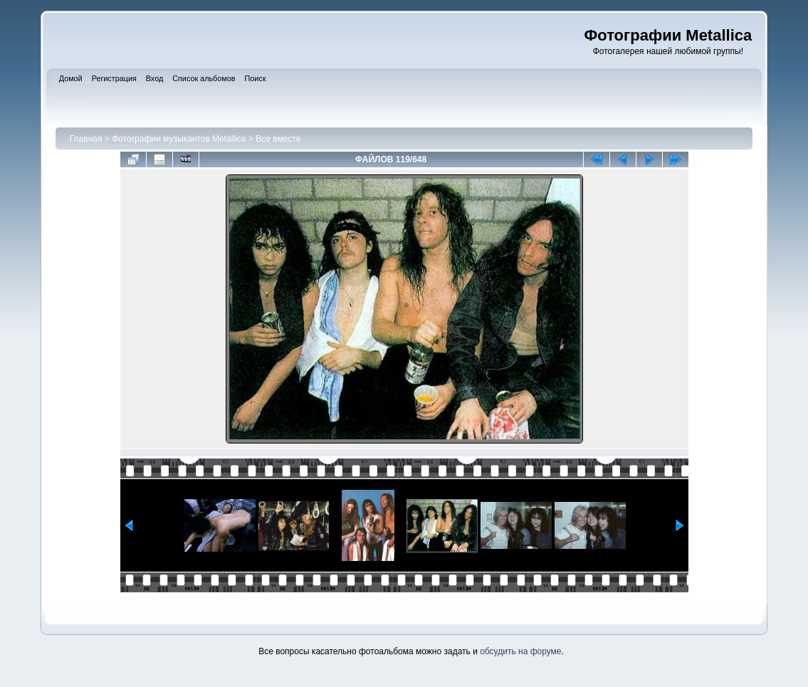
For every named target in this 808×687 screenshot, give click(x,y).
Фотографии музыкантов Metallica (179, 139)
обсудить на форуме (520, 651)
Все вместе (278, 139)
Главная (86, 139)
